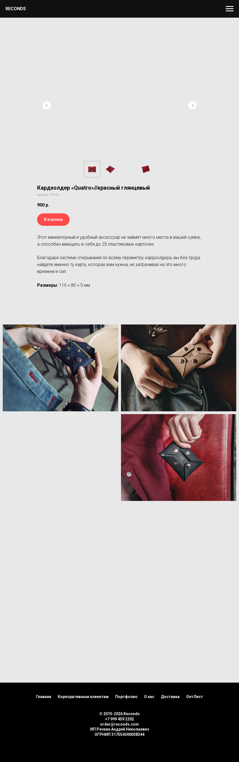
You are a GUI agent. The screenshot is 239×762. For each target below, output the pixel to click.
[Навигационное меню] (229, 9)
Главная (43, 696)
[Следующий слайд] (192, 105)
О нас (149, 696)
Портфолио (126, 696)
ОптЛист (194, 696)
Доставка (170, 696)
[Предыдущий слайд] (47, 105)
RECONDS (16, 8)
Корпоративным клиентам (83, 696)
